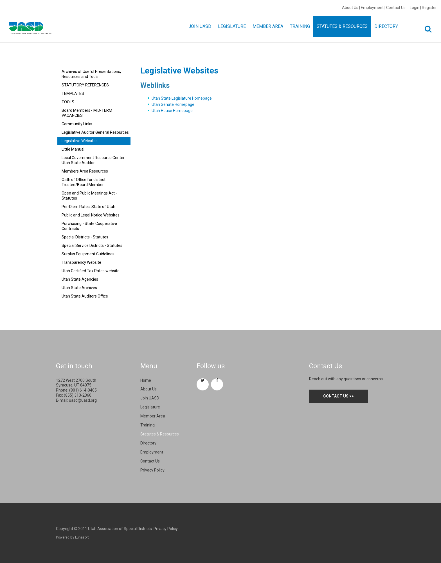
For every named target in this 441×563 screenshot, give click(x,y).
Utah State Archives (79, 287)
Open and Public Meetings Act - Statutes (89, 195)
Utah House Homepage (172, 110)
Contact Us (396, 7)
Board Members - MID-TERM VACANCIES (87, 113)
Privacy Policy (152, 470)
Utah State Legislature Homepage (182, 98)
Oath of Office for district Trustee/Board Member (83, 182)
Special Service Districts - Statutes (92, 245)
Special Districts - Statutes (85, 237)
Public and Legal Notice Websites (91, 215)
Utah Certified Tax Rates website (91, 271)
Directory (148, 443)
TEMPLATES (73, 93)
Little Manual (73, 149)
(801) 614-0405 (83, 390)
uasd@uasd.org (83, 400)
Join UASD (149, 398)
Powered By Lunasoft (72, 537)
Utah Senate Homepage (173, 104)
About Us (350, 7)
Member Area (152, 416)
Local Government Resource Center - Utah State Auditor (94, 160)
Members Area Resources (85, 171)
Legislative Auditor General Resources (95, 132)
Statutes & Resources (159, 434)
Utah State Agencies (80, 279)
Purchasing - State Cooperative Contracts (89, 226)
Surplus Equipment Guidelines (88, 254)
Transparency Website (81, 262)
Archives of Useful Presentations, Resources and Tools (91, 74)
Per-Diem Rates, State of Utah (88, 206)
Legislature (150, 407)
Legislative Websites (80, 140)
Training (147, 425)
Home (145, 380)
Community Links (77, 124)
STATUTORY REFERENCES (85, 85)
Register (429, 7)
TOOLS (68, 102)
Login (414, 7)
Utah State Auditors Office (85, 296)
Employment (372, 7)
